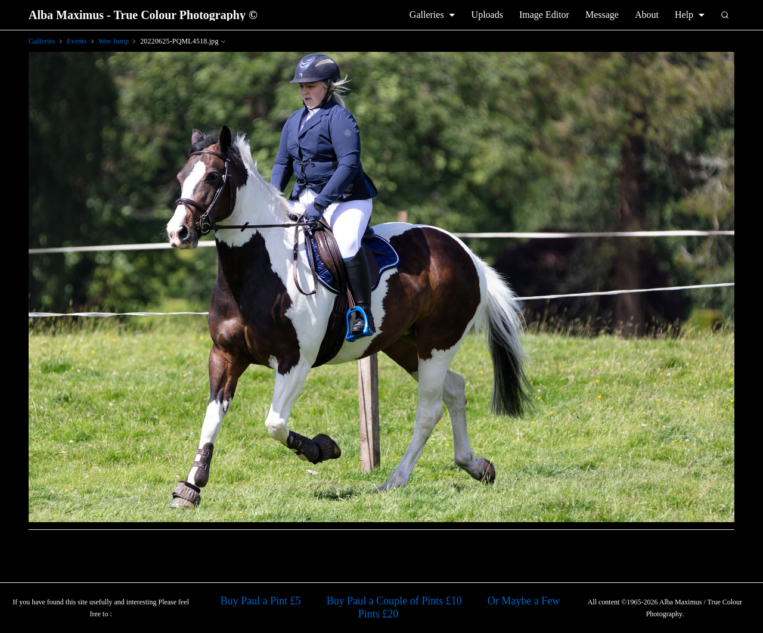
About (647, 15)
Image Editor (544, 15)
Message (602, 15)
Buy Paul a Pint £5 (261, 601)
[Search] (724, 15)
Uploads (487, 15)
